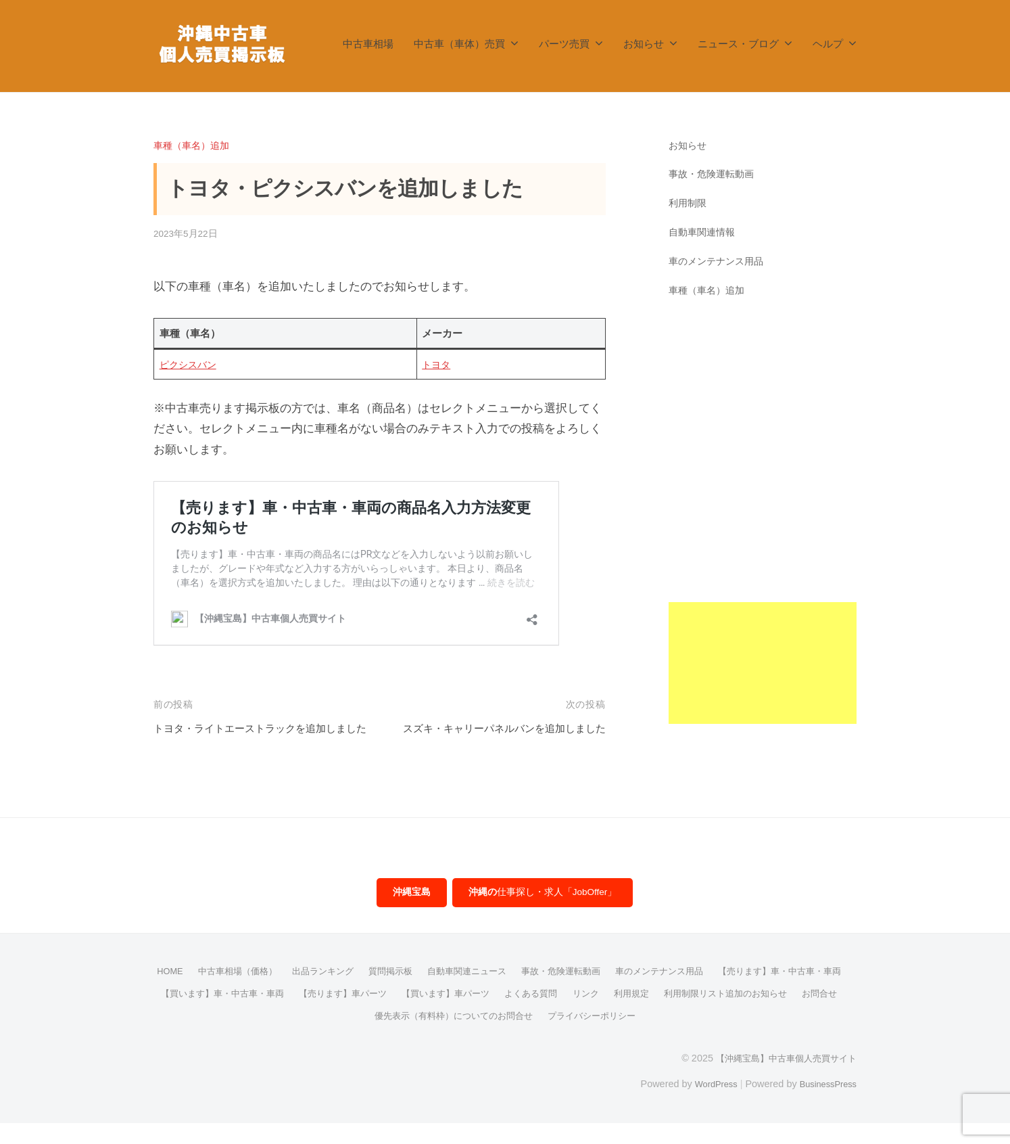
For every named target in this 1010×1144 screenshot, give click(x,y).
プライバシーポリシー (697, 1036)
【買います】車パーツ (617, 1014)
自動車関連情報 (704, 231)
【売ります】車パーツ (507, 1014)
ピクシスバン (190, 364)
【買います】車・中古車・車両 (379, 1014)
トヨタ (437, 364)
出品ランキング (385, 993)
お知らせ (643, 43)
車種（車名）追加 (194, 145)
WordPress (705, 1104)
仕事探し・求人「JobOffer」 (543, 914)
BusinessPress (824, 1104)
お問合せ (431, 1036)
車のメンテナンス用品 (719, 261)
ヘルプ (828, 43)
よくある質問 (707, 1014)
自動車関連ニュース (538, 993)
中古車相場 (368, 43)
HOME (222, 993)
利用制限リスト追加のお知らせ (331, 1036)
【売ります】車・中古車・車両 (232, 1014)
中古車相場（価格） (294, 993)
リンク (765, 1014)
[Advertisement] (763, 521)
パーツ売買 (564, 43)
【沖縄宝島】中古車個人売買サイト (781, 1078)
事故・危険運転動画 (714, 173)
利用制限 (689, 202)
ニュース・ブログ (738, 43)
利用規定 (813, 1014)
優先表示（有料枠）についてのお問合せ (550, 1036)
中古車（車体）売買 (459, 43)
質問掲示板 (457, 993)
